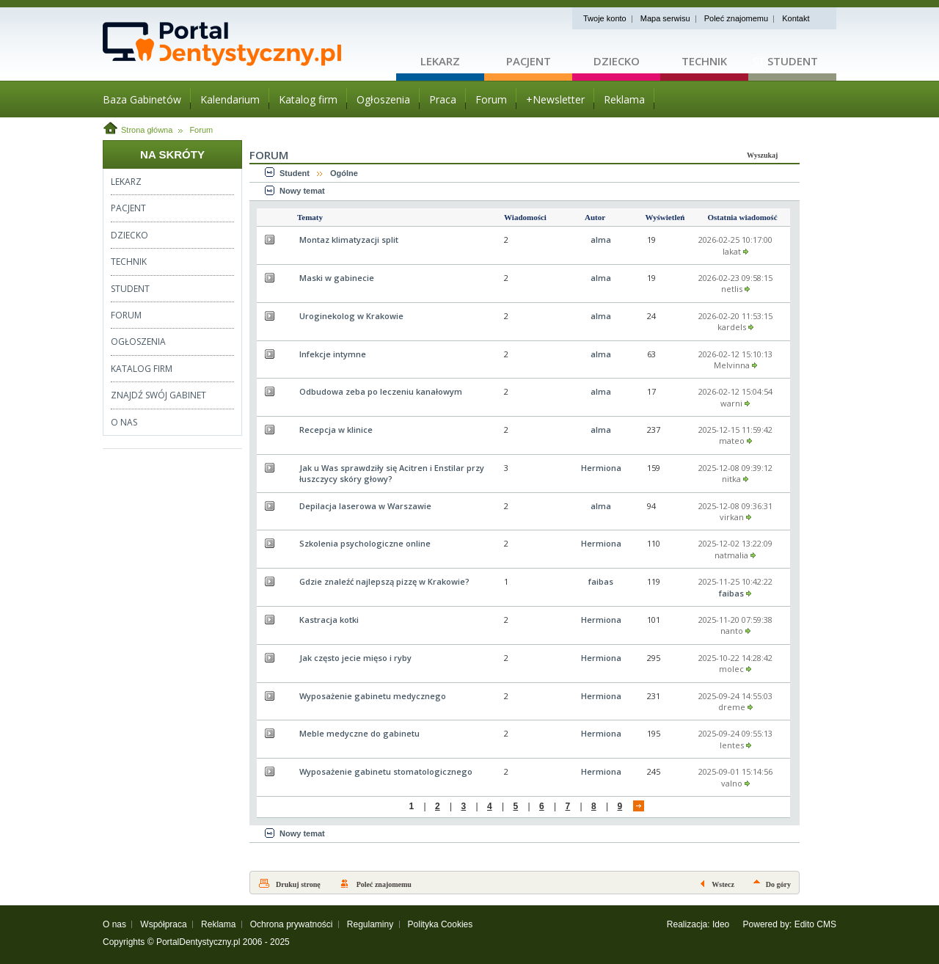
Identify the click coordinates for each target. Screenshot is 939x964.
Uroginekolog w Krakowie (351, 315)
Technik (704, 61)
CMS (826, 924)
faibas (600, 581)
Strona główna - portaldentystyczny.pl (249, 44)
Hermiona (601, 467)
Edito (804, 924)
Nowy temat (302, 190)
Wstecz (723, 884)
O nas (114, 924)
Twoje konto (604, 18)
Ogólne (344, 173)
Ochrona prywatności (291, 924)
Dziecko (616, 61)
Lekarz (440, 61)
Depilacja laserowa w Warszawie (365, 505)
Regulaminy (370, 924)
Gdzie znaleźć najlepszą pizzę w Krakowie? (384, 581)
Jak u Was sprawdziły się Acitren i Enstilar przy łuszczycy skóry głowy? (391, 473)
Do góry (778, 884)
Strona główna (146, 129)
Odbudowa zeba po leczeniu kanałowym (380, 391)
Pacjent (528, 61)
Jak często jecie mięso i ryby (355, 657)
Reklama (218, 924)
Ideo (720, 924)
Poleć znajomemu (736, 18)
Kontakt (795, 18)
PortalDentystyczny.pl (198, 942)
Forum (201, 129)
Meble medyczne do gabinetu (359, 733)
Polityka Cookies (440, 924)
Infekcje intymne (332, 353)
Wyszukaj (762, 155)
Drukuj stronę (298, 884)
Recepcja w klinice (336, 429)
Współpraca (163, 924)
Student (792, 61)
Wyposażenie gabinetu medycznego (372, 695)
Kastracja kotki (329, 619)
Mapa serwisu (665, 18)
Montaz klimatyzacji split (348, 239)
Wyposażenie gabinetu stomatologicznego (385, 771)
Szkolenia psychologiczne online (365, 543)
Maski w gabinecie (336, 277)
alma (601, 239)
